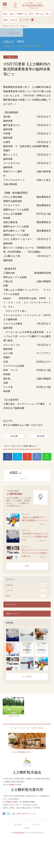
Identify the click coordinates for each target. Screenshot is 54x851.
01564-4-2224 (12, 802)
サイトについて (24, 728)
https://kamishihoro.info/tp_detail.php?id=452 (21, 449)
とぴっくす (14, 26)
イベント (14, 46)
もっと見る (27, 676)
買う (31, 14)
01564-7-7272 (15, 785)
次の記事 (14, 436)
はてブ (37, 457)
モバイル (18, 825)
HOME (5, 26)
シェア (7, 457)
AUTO (27, 828)
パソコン (35, 825)
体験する (21, 14)
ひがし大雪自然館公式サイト (22, 752)
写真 (39, 46)
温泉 (5, 20)
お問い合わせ (37, 728)
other (20, 46)
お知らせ (24, 26)
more (27, 566)
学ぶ (48, 14)
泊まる (13, 20)
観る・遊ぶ (9, 14)
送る (46, 457)
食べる (39, 14)
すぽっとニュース (30, 46)
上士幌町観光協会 (14, 494)
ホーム (13, 728)
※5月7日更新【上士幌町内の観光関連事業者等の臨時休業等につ (11, 32)
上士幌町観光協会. (18, 833)
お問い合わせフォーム (24, 813)
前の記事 (40, 436)
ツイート (17, 457)
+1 (27, 457)
